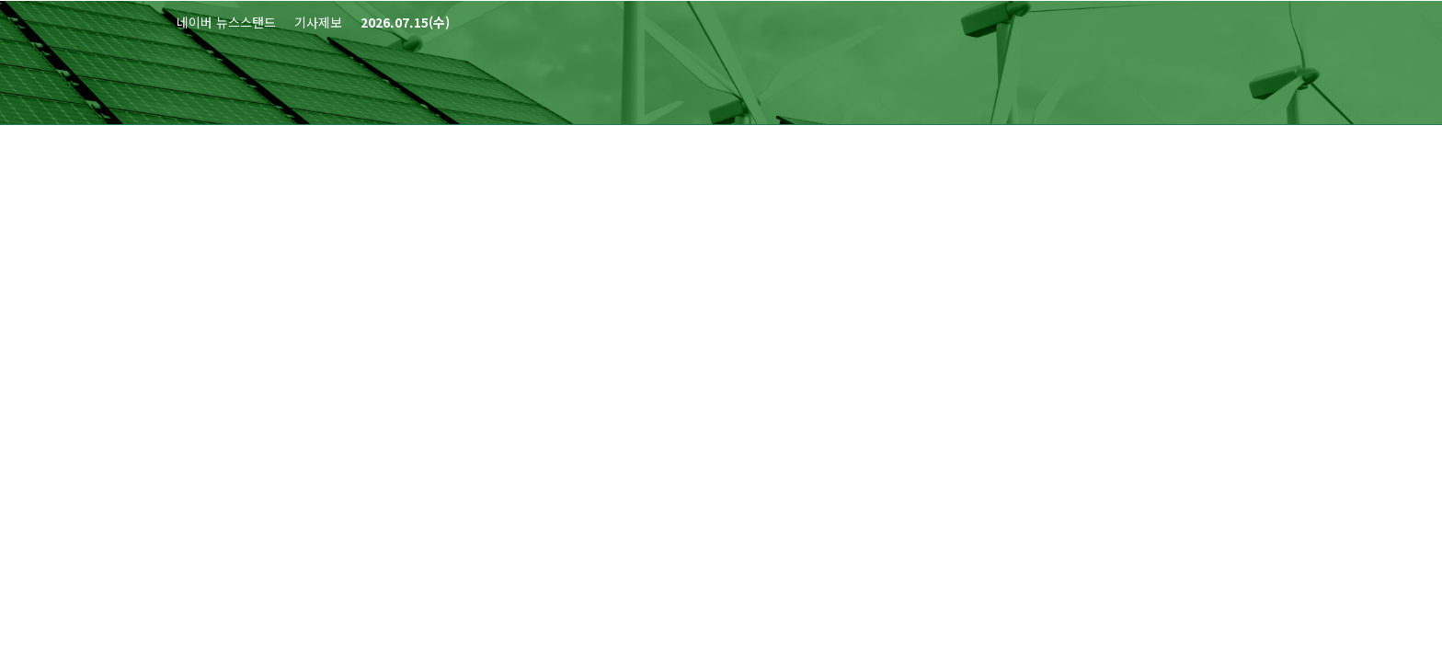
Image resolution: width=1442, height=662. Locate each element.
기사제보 (318, 22)
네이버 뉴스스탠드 (226, 22)
